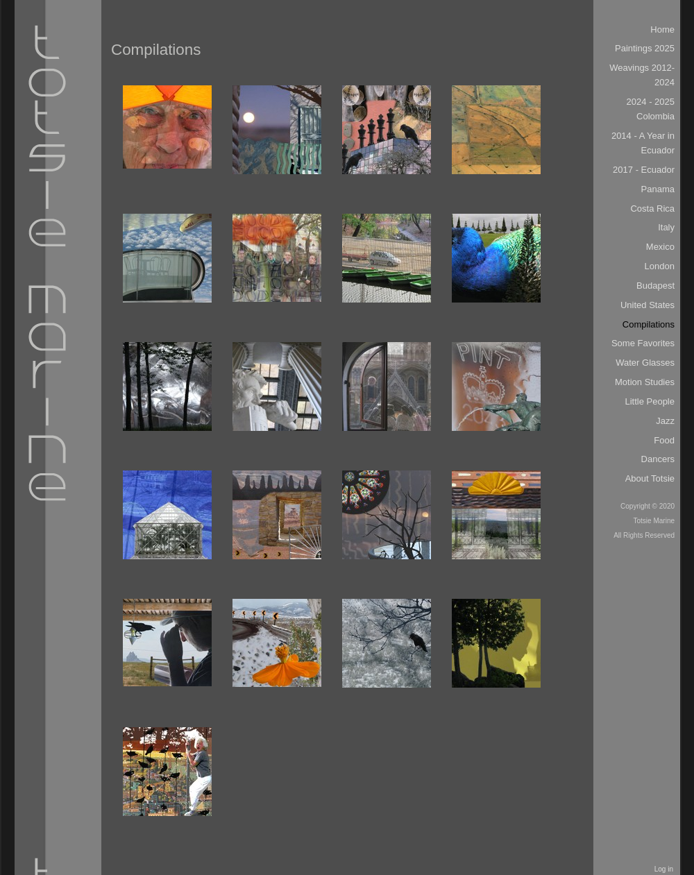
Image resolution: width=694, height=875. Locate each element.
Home (662, 29)
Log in (663, 869)
